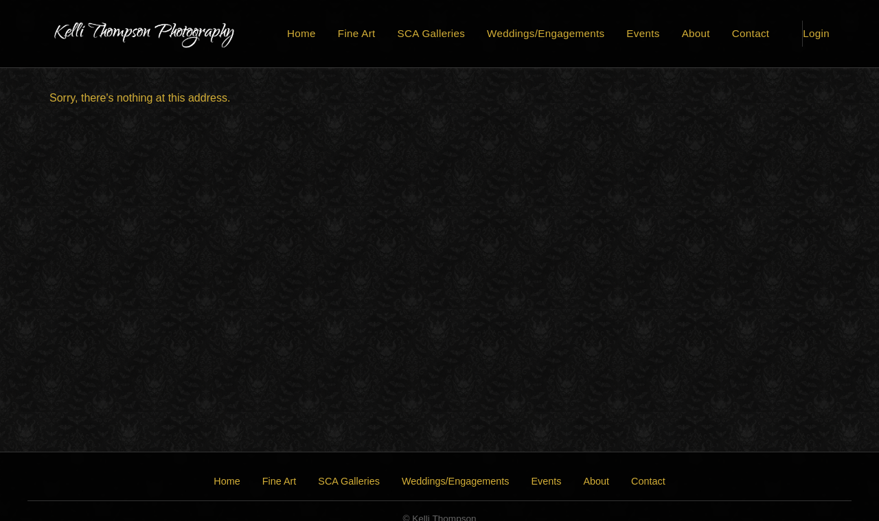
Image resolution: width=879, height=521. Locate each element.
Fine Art (357, 33)
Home (301, 33)
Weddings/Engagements (545, 33)
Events (642, 33)
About (696, 33)
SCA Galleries (432, 33)
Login (816, 33)
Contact (750, 33)
